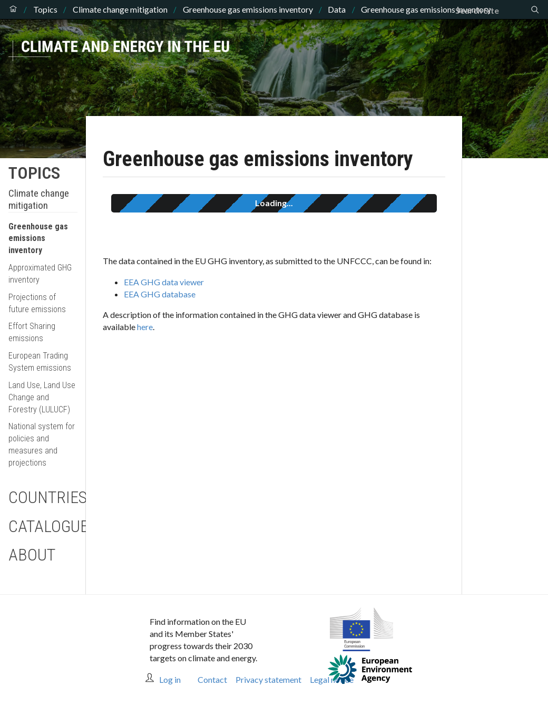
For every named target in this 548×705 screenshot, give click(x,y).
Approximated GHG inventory (40, 274)
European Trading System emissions (39, 362)
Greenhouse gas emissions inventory (248, 9)
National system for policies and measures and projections (41, 444)
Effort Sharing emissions (31, 332)
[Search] (492, 10)
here (145, 327)
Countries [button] (42, 497)
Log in (170, 679)
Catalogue (42, 526)
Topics (45, 9)
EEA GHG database (159, 294)
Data (337, 9)
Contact (212, 679)
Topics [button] (34, 173)
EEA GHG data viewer (164, 282)
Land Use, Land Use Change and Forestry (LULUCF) (41, 397)
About (31, 555)
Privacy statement (268, 679)
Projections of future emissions (37, 303)
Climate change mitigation (120, 9)
